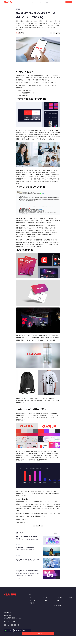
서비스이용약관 (12, 621)
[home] (8, 2)
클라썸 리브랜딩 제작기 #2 (22, 522)
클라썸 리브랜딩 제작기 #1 (22, 519)
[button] (25, 2)
